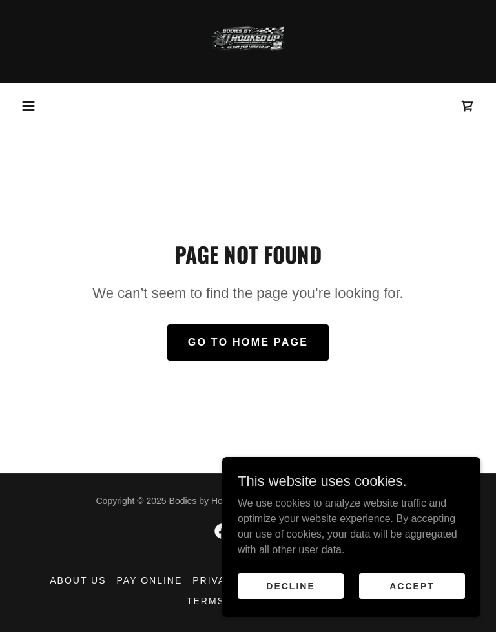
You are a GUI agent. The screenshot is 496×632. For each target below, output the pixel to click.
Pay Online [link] (150, 580)
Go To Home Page (248, 342)
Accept (412, 585)
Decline (290, 585)
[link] (248, 41)
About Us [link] (78, 580)
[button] (28, 106)
